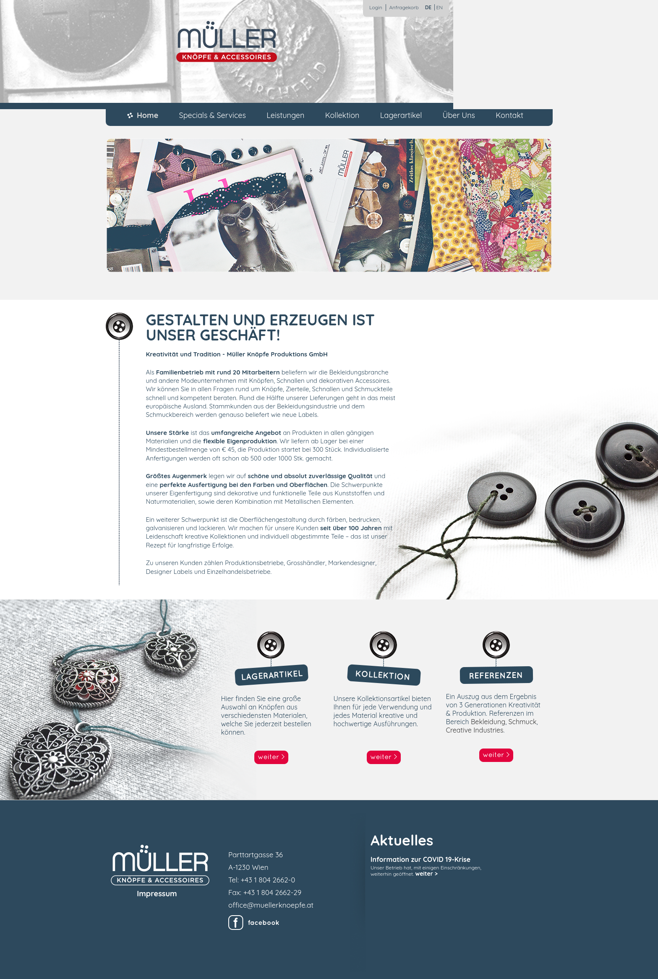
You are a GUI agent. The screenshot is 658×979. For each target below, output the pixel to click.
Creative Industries (475, 730)
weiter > (426, 873)
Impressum (157, 893)
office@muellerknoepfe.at (270, 904)
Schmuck (523, 721)
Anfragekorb (404, 7)
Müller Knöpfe (226, 41)
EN (439, 7)
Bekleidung (488, 721)
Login (375, 7)
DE (428, 7)
